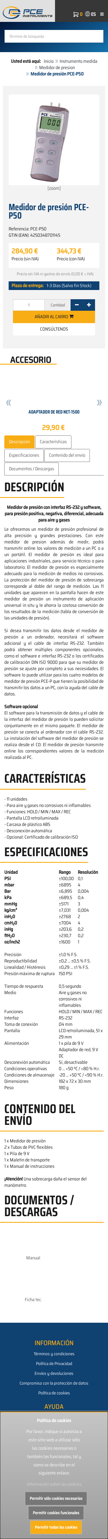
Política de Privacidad (54, 1363)
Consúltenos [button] (54, 329)
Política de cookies (54, 1393)
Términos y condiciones (54, 1353)
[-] (77, 305)
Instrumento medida (78, 61)
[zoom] (54, 143)
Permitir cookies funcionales (56, 1513)
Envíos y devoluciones (54, 1373)
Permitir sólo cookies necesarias (56, 1498)
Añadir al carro (54, 316)
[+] (89, 305)
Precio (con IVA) (71, 259)
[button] (8, 403)
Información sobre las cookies (54, 1484)
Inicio (49, 61)
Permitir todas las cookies (56, 1527)
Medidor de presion (57, 67)
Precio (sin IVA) (25, 259)
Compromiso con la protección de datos (54, 1383)
